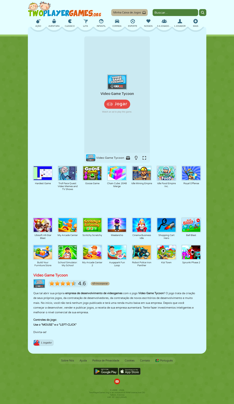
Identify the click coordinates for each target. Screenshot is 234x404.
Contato (145, 360)
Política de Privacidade (105, 360)
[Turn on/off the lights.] (136, 157)
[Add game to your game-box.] (128, 157)
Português (164, 360)
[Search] (202, 12)
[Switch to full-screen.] (144, 157)
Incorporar (100, 283)
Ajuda (83, 360)
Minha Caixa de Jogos (129, 12)
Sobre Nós (67, 360)
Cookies (130, 360)
